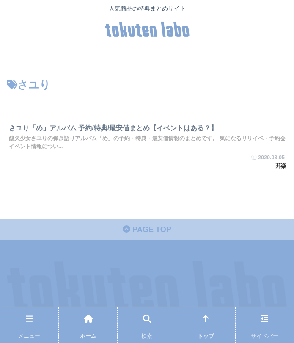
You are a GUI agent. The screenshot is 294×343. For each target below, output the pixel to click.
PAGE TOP (147, 229)
